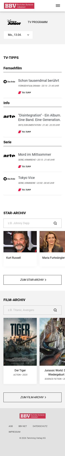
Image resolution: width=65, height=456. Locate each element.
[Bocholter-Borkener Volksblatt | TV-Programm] (19, 6)
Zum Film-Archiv (33, 397)
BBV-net (23, 426)
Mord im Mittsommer (34, 154)
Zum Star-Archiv (33, 279)
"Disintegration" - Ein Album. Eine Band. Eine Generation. (39, 117)
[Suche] (32, 223)
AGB (11, 426)
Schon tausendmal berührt (38, 80)
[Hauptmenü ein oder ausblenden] (58, 6)
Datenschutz (40, 426)
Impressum (14, 432)
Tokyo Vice (26, 178)
